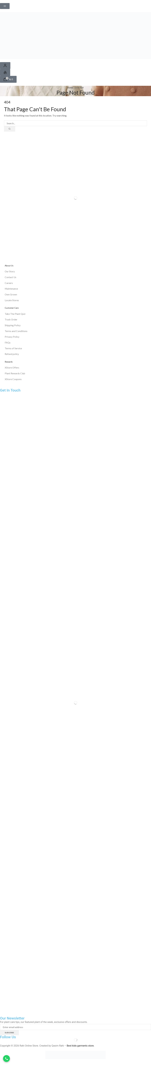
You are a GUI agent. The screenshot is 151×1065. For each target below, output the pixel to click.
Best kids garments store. (80, 1048)
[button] (5, 6)
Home (70, 87)
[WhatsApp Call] (6, 1058)
